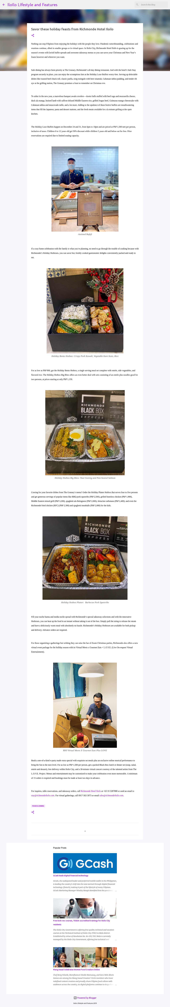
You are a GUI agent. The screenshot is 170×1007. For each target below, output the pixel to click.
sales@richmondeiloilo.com (111, 795)
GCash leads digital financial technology (70, 876)
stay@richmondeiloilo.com (42, 795)
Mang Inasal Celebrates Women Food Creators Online (76, 970)
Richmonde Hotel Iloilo (91, 791)
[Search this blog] (154, 4)
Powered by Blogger (85, 998)
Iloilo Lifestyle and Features (32, 4)
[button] (32, 35)
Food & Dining (38, 806)
